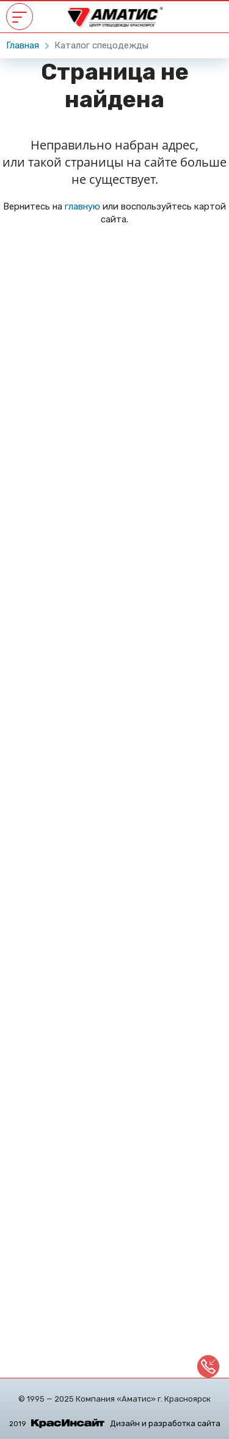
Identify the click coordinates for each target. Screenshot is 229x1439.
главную (82, 206)
